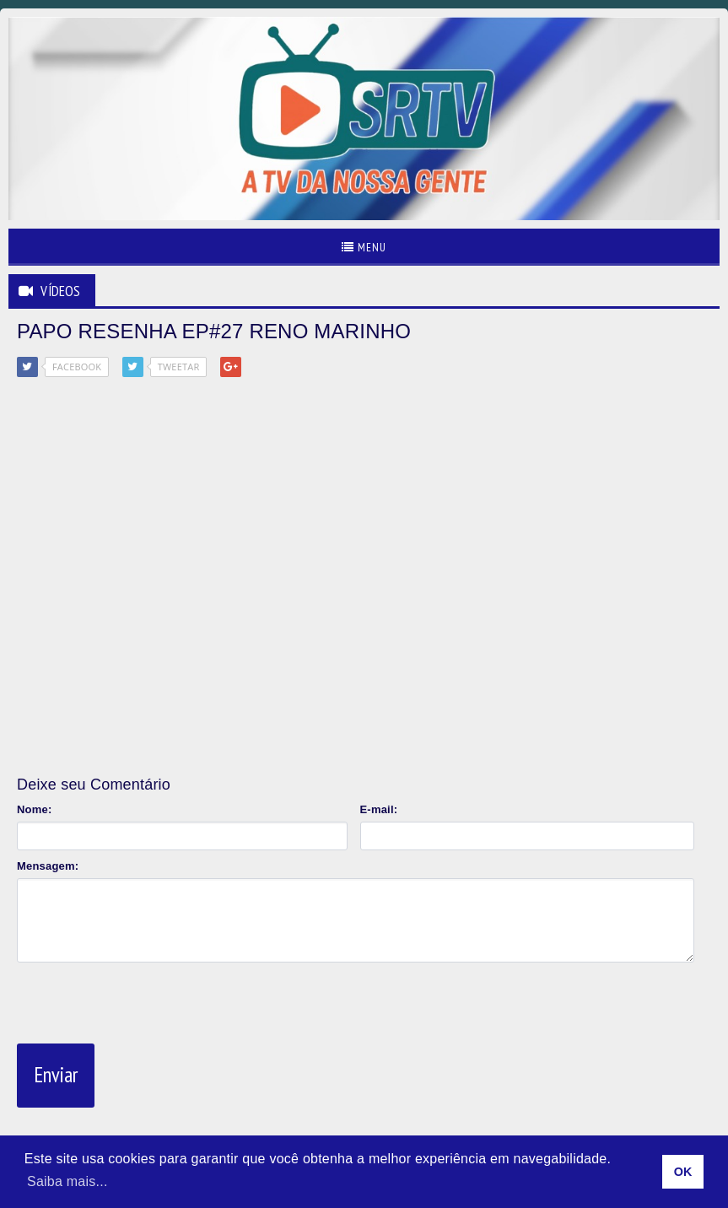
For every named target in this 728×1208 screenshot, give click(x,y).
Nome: (34, 809)
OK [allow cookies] (683, 1171)
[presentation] (145, 1000)
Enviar (56, 1074)
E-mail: (379, 809)
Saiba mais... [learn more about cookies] (67, 1181)
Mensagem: (47, 866)
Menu (364, 247)
